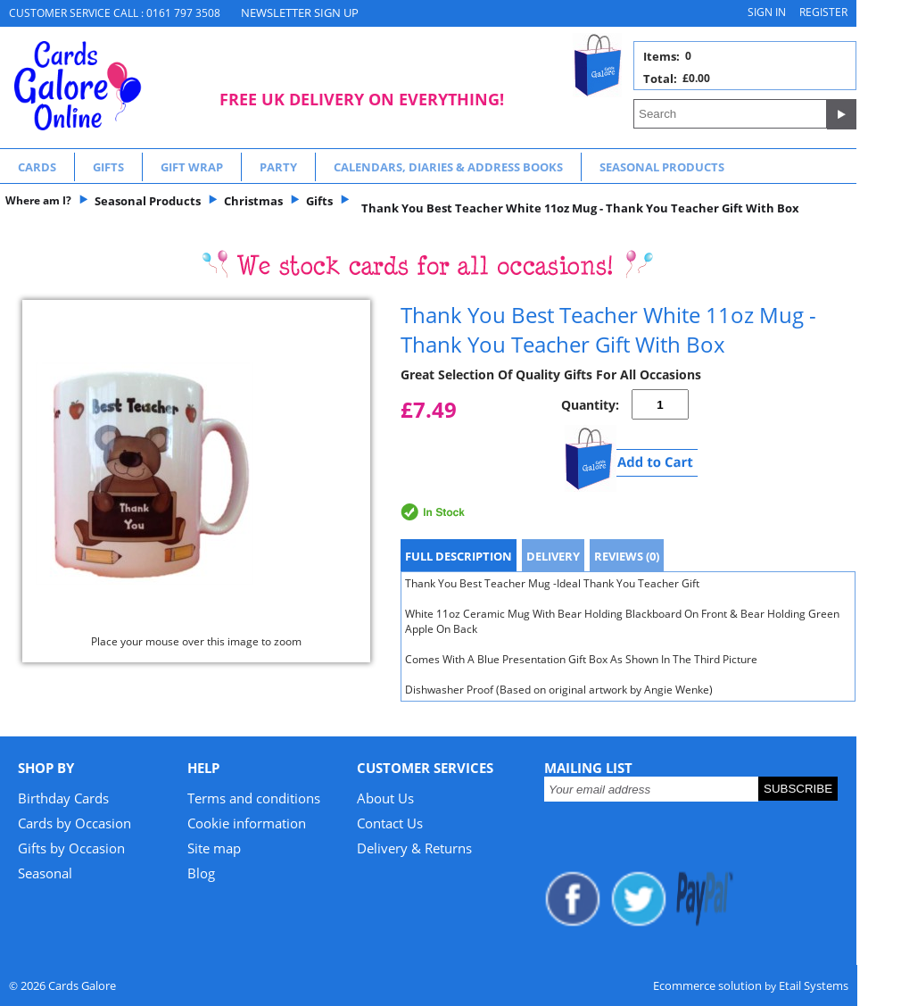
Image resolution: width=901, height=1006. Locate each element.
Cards (37, 167)
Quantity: (590, 404)
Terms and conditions (253, 798)
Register (823, 12)
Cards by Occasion (74, 823)
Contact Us (390, 823)
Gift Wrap (192, 167)
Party (278, 167)
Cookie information (246, 823)
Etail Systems (813, 985)
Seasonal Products (661, 167)
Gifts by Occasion (71, 848)
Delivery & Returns (414, 848)
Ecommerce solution (707, 985)
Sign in (767, 12)
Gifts (108, 167)
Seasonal (45, 873)
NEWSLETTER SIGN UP (300, 12)
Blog (201, 873)
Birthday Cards (63, 798)
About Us (385, 798)
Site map (214, 848)
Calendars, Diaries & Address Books (448, 167)
